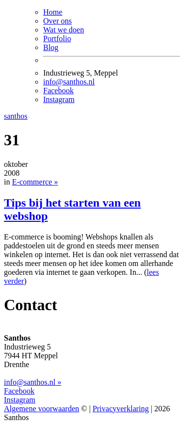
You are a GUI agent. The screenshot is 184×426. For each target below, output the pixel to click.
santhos (15, 116)
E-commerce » (35, 182)
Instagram (59, 99)
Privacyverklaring (121, 408)
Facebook (58, 90)
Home (52, 12)
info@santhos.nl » (32, 382)
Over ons (57, 21)
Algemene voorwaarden (41, 408)
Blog (50, 47)
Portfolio (57, 38)
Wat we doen (63, 30)
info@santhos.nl (69, 82)
